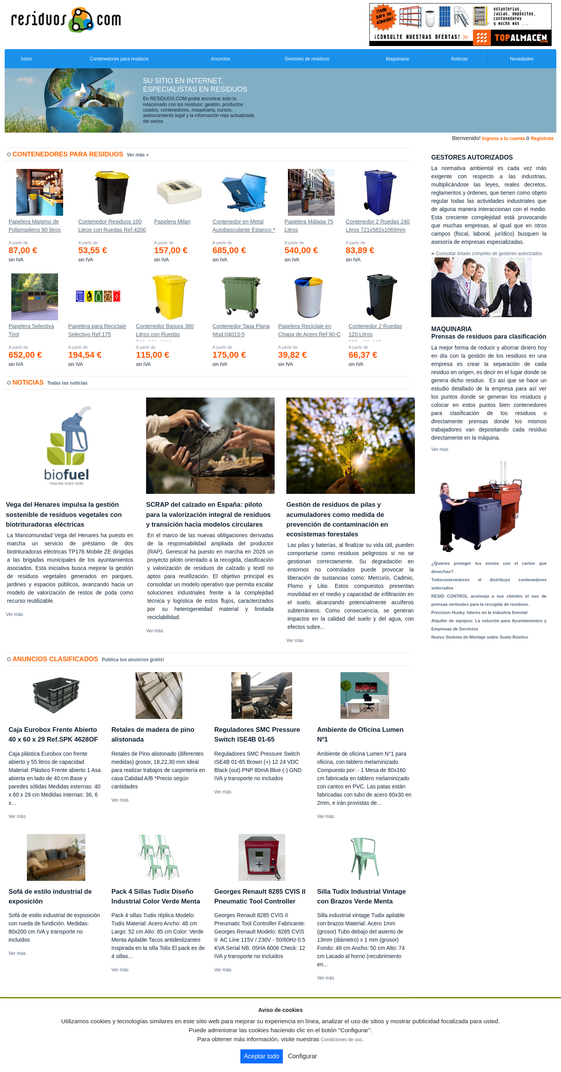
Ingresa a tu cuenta (503, 138)
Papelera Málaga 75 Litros (308, 225)
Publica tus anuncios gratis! (133, 659)
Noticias (459, 59)
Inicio (26, 59)
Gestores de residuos (307, 59)
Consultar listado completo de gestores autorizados (489, 253)
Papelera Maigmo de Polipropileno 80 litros (35, 225)
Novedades (522, 59)
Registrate (542, 138)
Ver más (14, 614)
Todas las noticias (68, 383)
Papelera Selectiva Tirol (31, 330)
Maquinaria (397, 59)
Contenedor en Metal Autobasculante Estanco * (244, 225)
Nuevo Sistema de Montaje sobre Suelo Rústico (479, 637)
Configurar (302, 1056)
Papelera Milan (172, 221)
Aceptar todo (261, 1056)
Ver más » (138, 155)
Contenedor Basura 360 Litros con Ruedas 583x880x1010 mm (165, 332)
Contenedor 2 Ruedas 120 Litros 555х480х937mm (375, 332)
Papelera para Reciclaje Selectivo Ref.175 (97, 330)
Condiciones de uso (341, 1039)
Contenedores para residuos (119, 59)
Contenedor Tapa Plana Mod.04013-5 (241, 330)
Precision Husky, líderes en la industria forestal (479, 612)
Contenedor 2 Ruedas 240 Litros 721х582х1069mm (377, 225)
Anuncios (220, 59)
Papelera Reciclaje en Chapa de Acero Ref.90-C (309, 330)
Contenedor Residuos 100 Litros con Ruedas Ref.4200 (112, 225)
